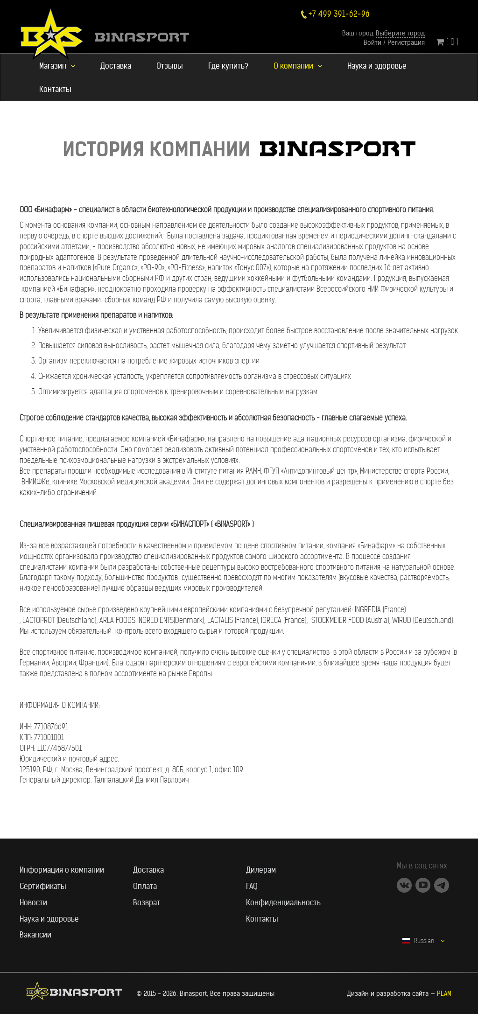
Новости (33, 902)
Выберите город (400, 33)
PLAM (444, 993)
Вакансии (35, 934)
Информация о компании (62, 869)
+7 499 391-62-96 (339, 14)
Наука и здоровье (377, 65)
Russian (423, 941)
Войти (372, 42)
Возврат (146, 902)
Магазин (57, 65)
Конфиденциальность (283, 902)
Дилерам (261, 869)
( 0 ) (447, 41)
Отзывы (169, 65)
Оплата (145, 886)
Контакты (55, 89)
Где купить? (228, 65)
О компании (298, 65)
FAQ (252, 886)
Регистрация (406, 42)
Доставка (115, 65)
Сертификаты (43, 886)
